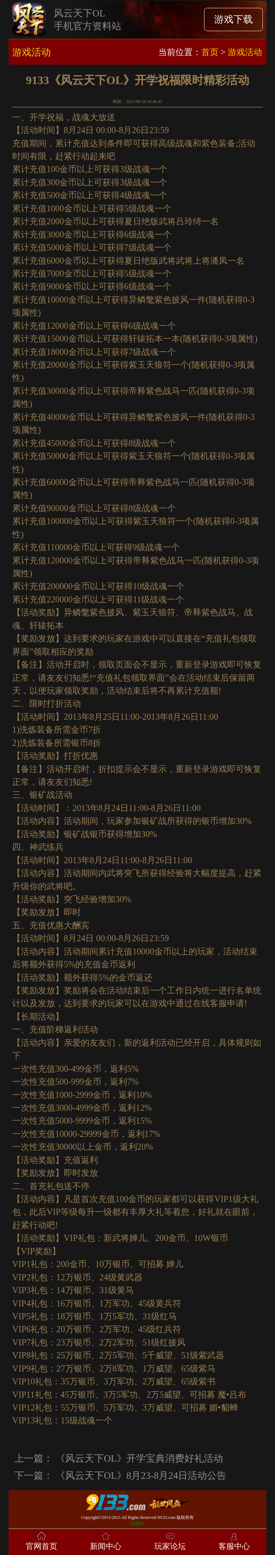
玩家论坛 (170, 1540)
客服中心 (234, 1540)
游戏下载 (233, 19)
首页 (209, 52)
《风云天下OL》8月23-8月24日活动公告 (141, 1475)
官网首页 (41, 1540)
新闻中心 (105, 1540)
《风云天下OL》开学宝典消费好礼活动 (139, 1458)
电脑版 (137, 1523)
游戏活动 (245, 52)
